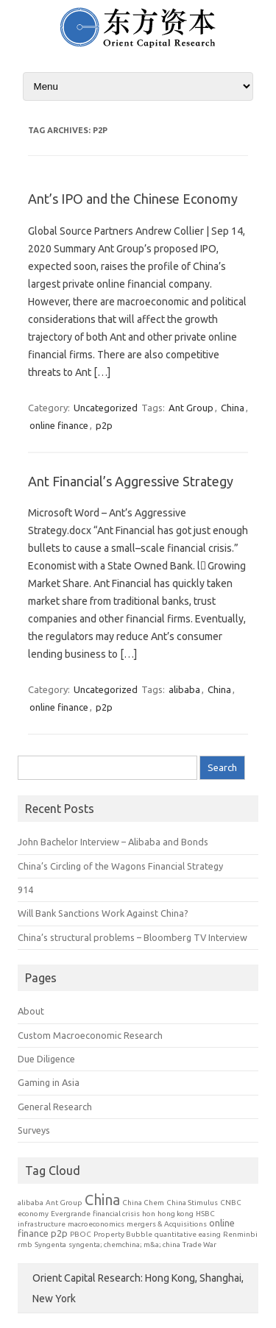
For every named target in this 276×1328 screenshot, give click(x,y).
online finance (58, 425)
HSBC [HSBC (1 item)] (205, 1214)
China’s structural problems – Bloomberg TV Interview (132, 937)
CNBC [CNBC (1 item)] (230, 1203)
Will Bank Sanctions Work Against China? (103, 913)
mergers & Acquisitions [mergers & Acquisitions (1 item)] (167, 1224)
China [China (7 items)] (102, 1199)
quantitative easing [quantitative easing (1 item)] (188, 1234)
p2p (104, 425)
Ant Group (191, 407)
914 (25, 889)
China (232, 407)
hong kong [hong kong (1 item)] (176, 1214)
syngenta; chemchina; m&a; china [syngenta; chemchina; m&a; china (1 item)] (124, 1244)
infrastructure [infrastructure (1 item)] (42, 1224)
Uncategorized (106, 407)
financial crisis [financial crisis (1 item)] (116, 1214)
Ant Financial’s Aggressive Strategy (130, 481)
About (31, 1011)
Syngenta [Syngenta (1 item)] (50, 1244)
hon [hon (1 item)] (148, 1214)
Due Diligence (46, 1059)
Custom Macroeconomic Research (90, 1035)
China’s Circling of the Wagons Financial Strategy (120, 866)
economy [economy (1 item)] (33, 1214)
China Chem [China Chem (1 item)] (143, 1203)
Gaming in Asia (48, 1082)
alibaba (184, 689)
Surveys (34, 1130)
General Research (55, 1106)
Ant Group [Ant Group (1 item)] (64, 1203)
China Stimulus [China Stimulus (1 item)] (192, 1203)
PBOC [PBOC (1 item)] (80, 1234)
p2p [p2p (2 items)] (59, 1233)
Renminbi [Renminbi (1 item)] (240, 1234)
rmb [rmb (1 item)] (25, 1244)
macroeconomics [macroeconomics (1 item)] (96, 1224)
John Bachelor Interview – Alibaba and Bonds (113, 842)
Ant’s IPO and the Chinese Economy (133, 198)
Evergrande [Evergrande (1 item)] (71, 1214)
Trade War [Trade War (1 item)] (199, 1244)
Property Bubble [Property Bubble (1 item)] (122, 1234)
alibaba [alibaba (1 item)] (30, 1203)
